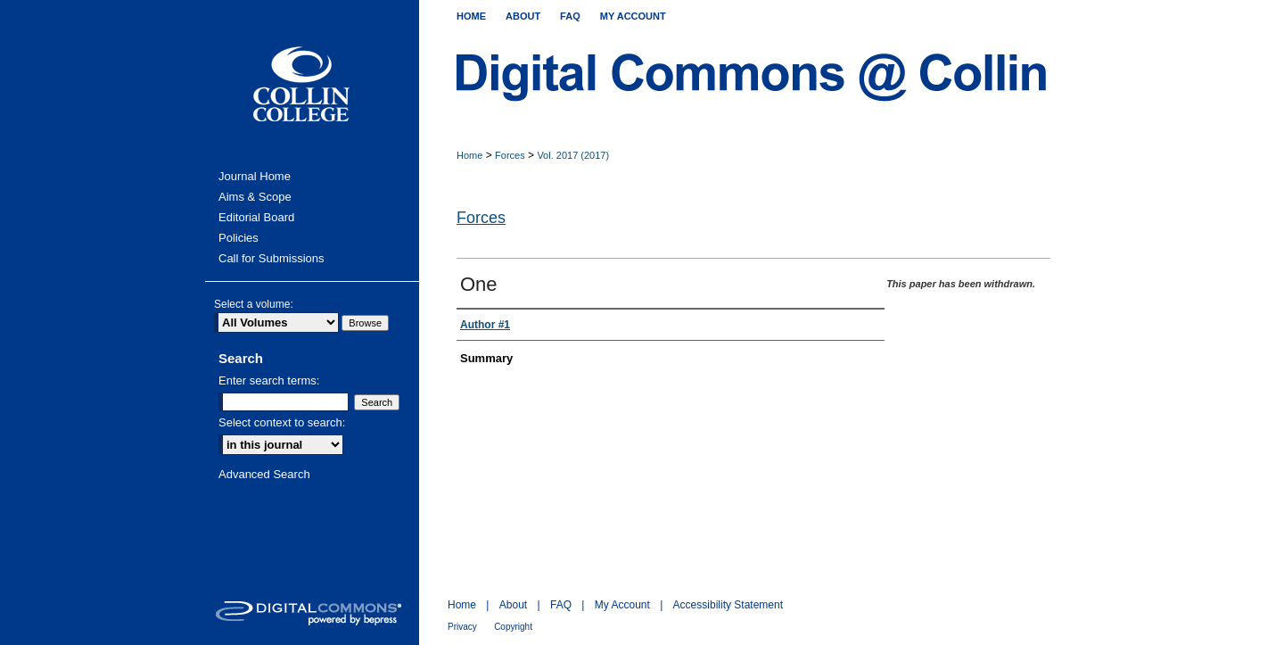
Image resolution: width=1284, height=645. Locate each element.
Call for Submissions (271, 258)
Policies (238, 237)
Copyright (513, 627)
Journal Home (254, 176)
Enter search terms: (268, 380)
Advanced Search (264, 474)
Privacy (462, 627)
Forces (510, 155)
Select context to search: (281, 422)
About (513, 605)
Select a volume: (253, 304)
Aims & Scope (255, 196)
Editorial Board (256, 217)
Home (469, 155)
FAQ (561, 605)
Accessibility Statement (728, 605)
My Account (622, 605)
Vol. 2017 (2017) (573, 155)
